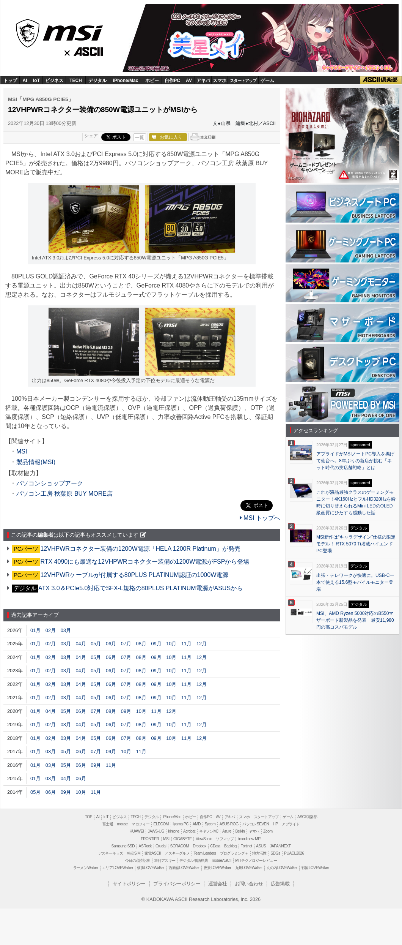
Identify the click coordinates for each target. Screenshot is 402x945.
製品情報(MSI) (35, 462)
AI (25, 80)
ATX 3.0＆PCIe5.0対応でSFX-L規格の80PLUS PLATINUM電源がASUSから (140, 588)
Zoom (267, 831)
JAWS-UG (156, 831)
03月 (66, 630)
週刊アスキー (164, 860)
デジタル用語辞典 (193, 860)
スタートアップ (243, 80)
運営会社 (217, 884)
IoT (36, 80)
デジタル (97, 80)
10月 (171, 643)
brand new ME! (249, 839)
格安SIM (133, 853)
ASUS (261, 846)
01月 (35, 630)
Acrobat (189, 831)
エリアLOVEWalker (117, 868)
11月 (186, 643)
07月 (126, 643)
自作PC (172, 80)
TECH (75, 80)
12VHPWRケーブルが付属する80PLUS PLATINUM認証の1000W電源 (134, 575)
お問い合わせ (249, 884)
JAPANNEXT (280, 846)
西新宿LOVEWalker (183, 868)
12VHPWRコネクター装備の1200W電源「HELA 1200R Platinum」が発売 (140, 548)
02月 (51, 630)
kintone (173, 831)
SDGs (275, 853)
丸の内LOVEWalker (282, 868)
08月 (141, 643)
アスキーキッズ (110, 853)
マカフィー (140, 824)
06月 (111, 643)
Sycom (209, 824)
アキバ (203, 80)
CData (215, 846)
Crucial (160, 846)
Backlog (230, 846)
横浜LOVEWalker (150, 868)
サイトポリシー (129, 884)
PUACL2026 (294, 853)
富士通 (107, 824)
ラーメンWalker (85, 868)
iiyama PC (180, 824)
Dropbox (199, 846)
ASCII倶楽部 (380, 80)
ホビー (152, 80)
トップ (10, 80)
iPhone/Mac (125, 80)
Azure (226, 831)
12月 (201, 643)
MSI (60, 31)
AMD (197, 824)
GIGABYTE (182, 839)
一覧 (139, 137)
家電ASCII (152, 853)
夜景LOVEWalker (217, 868)
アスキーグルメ (177, 853)
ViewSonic (204, 839)
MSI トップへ (260, 518)
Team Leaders (204, 853)
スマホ (219, 80)
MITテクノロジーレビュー (256, 860)
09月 (156, 643)
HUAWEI (137, 831)
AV (189, 80)
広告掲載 (280, 884)
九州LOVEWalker (248, 868)
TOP (88, 817)
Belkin (240, 831)
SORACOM (179, 846)
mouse (122, 824)
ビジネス (54, 80)
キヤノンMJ (208, 831)
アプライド (291, 824)
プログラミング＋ (234, 853)
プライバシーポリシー (176, 884)
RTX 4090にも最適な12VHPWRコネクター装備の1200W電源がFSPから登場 (144, 561)
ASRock (145, 846)
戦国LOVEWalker (315, 868)
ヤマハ (254, 831)
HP (275, 824)
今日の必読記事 (137, 860)
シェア (91, 135)
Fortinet (246, 846)
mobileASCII (221, 860)
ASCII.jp (90, 49)
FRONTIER (150, 839)
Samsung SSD (123, 846)
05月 (96, 643)
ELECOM (161, 824)
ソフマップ (225, 839)
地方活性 (259, 853)
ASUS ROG (229, 824)
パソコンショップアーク (49, 483)
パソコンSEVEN (255, 824)
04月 (80, 643)
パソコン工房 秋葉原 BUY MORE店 (64, 493)
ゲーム (267, 80)
